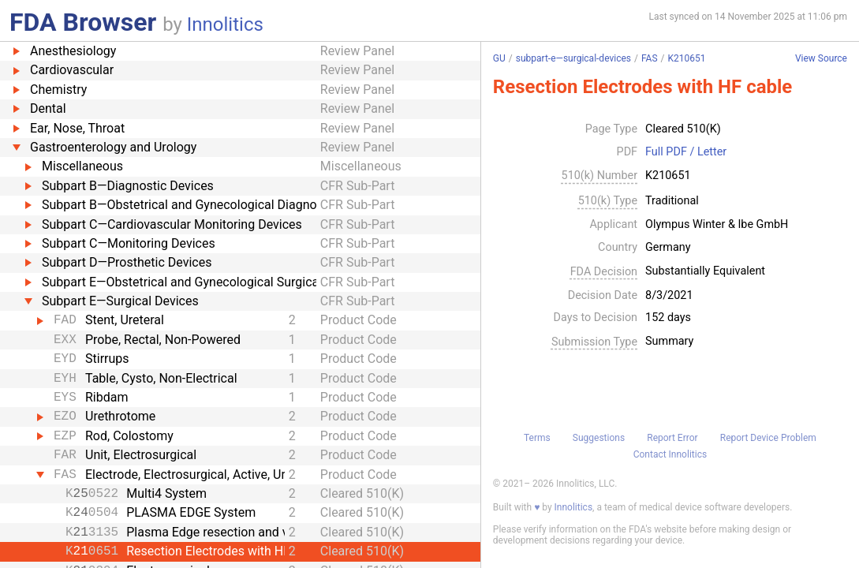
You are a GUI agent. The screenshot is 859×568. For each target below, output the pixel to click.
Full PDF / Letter (685, 152)
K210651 (686, 58)
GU (499, 58)
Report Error (672, 437)
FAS (649, 58)
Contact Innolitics (670, 454)
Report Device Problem (768, 437)
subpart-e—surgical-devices (573, 58)
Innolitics (225, 24)
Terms (537, 437)
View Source (821, 59)
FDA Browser (82, 22)
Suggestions (599, 437)
